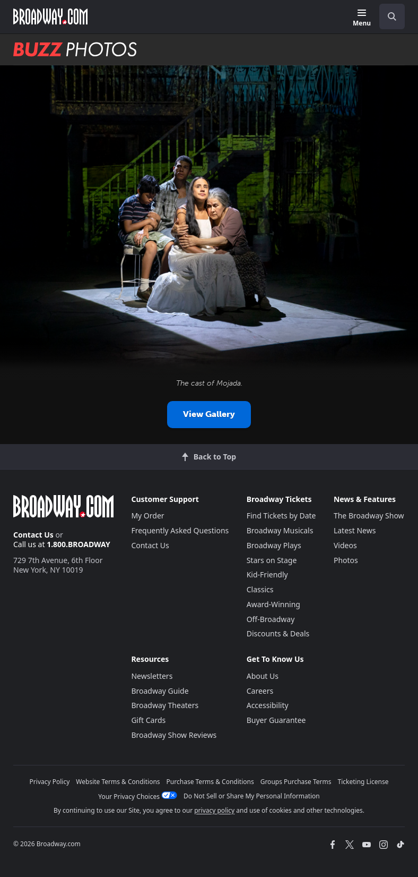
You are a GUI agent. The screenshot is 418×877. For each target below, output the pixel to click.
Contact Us (33, 535)
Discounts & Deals (278, 633)
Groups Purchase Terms (296, 781)
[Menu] (362, 18)
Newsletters (151, 676)
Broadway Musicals (280, 530)
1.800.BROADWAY (78, 544)
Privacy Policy (50, 781)
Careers (260, 691)
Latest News (355, 530)
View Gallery (209, 414)
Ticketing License (363, 781)
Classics (260, 589)
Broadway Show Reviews (173, 735)
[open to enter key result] (392, 16)
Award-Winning (273, 604)
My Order (147, 515)
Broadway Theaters (164, 705)
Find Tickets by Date (281, 515)
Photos (346, 560)
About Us (262, 676)
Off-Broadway (271, 619)
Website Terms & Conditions (118, 781)
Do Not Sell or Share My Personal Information (252, 796)
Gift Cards (148, 720)
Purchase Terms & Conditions (210, 781)
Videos (345, 545)
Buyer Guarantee (276, 720)
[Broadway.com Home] (50, 16)
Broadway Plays (274, 545)
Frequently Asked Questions (180, 530)
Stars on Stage (272, 560)
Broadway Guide (159, 691)
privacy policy (214, 810)
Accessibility (268, 705)
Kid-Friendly (267, 574)
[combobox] (388, 16)
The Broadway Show (369, 515)
